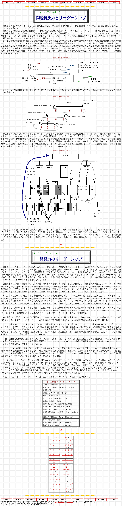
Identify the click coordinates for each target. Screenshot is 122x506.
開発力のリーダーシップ (61, 259)
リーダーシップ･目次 (60, 437)
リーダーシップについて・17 (48, 12)
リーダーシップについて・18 (45, 253)
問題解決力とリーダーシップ (61, 18)
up (61, 244)
